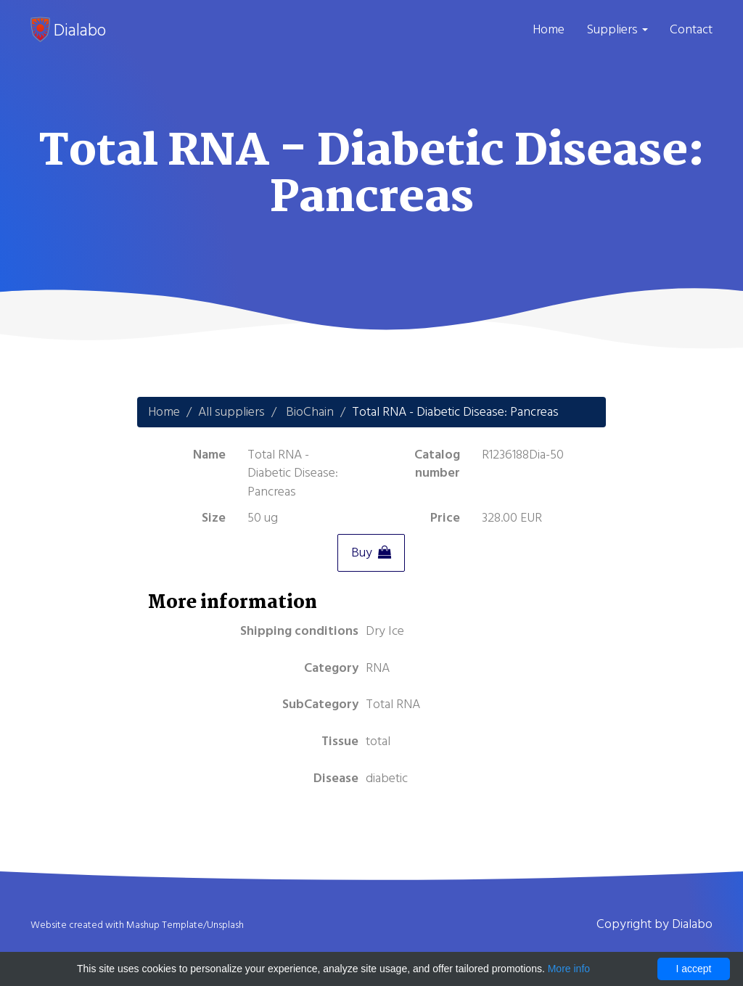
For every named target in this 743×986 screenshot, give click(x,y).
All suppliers (231, 411)
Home (549, 29)
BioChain (310, 411)
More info (569, 968)
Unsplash (225, 925)
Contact (691, 29)
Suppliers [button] (617, 29)
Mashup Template (164, 925)
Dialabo (68, 30)
